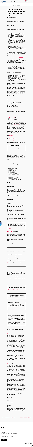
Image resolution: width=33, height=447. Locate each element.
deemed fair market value (15, 99)
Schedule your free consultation (15, 140)
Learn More (8, 361)
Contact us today (9, 263)
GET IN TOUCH (10, 150)
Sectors (12, 2)
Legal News (22, 4)
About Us (15, 2)
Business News (5, 4)
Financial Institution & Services (13, 4)
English (26, 0)
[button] (31, 445)
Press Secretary (14, 6)
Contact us (17, 273)
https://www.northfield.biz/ (12, 139)
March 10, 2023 (20, 6)
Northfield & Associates (6, 445)
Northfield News (27, 4)
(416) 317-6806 (11, 137)
